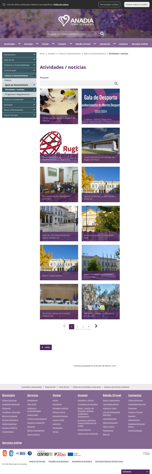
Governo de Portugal (37, 461)
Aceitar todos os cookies (137, 4)
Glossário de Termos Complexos (116, 387)
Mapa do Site (50, 387)
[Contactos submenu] (114, 44)
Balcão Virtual (83, 43)
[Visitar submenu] (53, 44)
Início (42, 53)
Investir (62, 43)
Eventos (123, 43)
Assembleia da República (82, 461)
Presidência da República (59, 461)
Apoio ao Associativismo (95, 53)
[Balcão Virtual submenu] (95, 44)
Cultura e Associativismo (70, 53)
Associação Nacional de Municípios (109, 461)
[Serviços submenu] (37, 44)
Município (9, 43)
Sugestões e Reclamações (32, 387)
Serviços (28, 43)
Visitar (45, 43)
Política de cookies (60, 4)
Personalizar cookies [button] (109, 4)
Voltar (47, 347)
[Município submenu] (19, 44)
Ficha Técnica (64, 387)
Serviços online (140, 43)
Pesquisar (44, 77)
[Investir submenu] (71, 44)
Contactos (105, 43)
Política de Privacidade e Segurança (87, 387)
